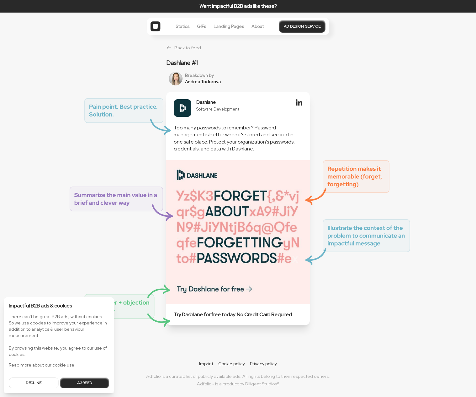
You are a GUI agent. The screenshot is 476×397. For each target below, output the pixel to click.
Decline (33, 382)
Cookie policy (231, 364)
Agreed (84, 382)
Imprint (206, 364)
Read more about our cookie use (41, 365)
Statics (182, 26)
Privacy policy (263, 364)
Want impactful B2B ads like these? (238, 6)
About (257, 26)
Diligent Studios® (262, 384)
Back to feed (183, 48)
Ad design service (302, 26)
